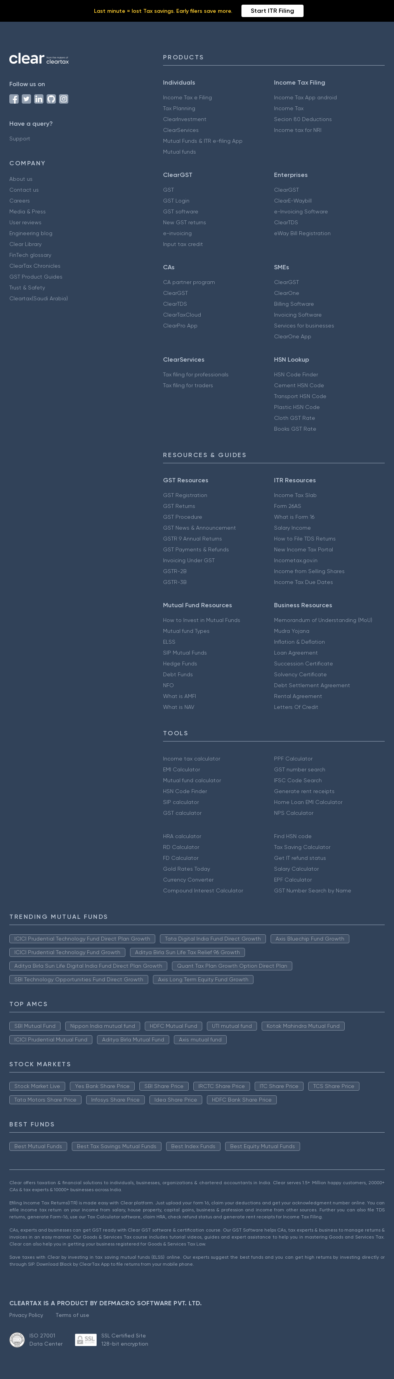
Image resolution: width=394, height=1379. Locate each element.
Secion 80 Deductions (303, 119)
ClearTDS (286, 222)
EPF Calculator (293, 880)
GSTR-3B (175, 582)
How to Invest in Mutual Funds (201, 620)
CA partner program (189, 282)
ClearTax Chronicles (35, 266)
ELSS (169, 642)
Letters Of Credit (296, 707)
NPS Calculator (293, 813)
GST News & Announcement (199, 528)
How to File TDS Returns (305, 538)
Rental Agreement (298, 696)
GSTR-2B (175, 571)
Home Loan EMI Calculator (308, 802)
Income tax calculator (191, 758)
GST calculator (182, 813)
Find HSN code (293, 836)
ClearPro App (180, 325)
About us (21, 179)
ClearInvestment (185, 119)
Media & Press (27, 211)
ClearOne (286, 293)
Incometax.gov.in (296, 560)
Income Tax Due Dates (303, 582)
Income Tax (289, 108)
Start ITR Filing (272, 10)
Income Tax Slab (295, 495)
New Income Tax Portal (303, 549)
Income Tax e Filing (187, 97)
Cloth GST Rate (294, 418)
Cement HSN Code (299, 385)
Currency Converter (188, 880)
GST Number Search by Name (312, 890)
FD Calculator (180, 858)
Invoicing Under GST (189, 560)
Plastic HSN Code (297, 407)
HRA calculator (182, 836)
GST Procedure (182, 517)
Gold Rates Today (186, 869)
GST (168, 190)
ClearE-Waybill (293, 200)
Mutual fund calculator (192, 780)
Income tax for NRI (297, 130)
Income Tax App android (305, 97)
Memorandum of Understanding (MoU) (323, 620)
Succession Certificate (303, 663)
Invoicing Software (298, 315)
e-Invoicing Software (301, 211)
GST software (180, 211)
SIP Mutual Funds (185, 653)
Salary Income (292, 528)
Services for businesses (304, 325)
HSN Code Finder (296, 374)
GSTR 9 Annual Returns (192, 538)
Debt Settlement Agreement (312, 685)
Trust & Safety (27, 287)
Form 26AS (287, 506)
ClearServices (181, 130)
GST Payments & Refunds (196, 549)
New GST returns (184, 222)
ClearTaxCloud (182, 315)
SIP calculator (181, 802)
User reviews (25, 222)
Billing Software (294, 304)
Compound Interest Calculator (203, 890)
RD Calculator (181, 847)
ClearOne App (292, 336)
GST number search (299, 769)
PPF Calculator (293, 758)
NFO (168, 685)
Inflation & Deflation (299, 642)
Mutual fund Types (186, 631)
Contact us (24, 190)
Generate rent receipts (304, 791)
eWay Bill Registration (302, 233)
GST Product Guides (35, 277)
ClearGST (286, 190)
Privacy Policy (26, 1315)
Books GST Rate (295, 429)
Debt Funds (178, 674)
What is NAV (178, 707)
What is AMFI (179, 696)
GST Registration (185, 495)
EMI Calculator (181, 769)
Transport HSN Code (300, 396)
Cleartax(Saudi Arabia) (38, 298)
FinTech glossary (30, 255)
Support (19, 138)
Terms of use (72, 1315)
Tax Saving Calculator (302, 847)
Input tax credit (183, 244)
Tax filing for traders (188, 385)
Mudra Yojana (291, 631)
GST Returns (179, 506)
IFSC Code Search (298, 780)
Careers (19, 200)
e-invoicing (177, 233)
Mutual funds (179, 152)
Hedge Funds (180, 663)
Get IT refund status (300, 858)
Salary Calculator (296, 869)
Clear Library (25, 244)
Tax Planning (179, 108)
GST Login (176, 200)
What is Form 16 (294, 517)
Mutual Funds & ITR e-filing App (203, 141)
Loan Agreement (296, 653)
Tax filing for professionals (196, 374)
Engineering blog (30, 233)
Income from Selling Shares (309, 571)
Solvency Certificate (300, 674)
